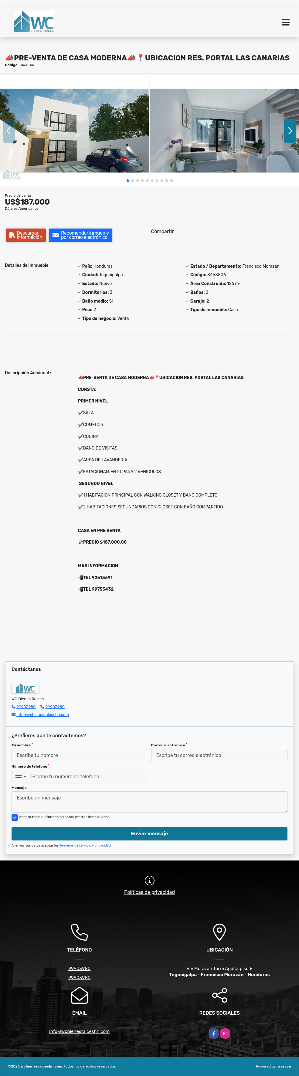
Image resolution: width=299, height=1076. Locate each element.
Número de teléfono (30, 766)
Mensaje (20, 787)
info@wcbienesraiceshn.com (42, 714)
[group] (74, 130)
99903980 (26, 706)
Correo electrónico (169, 745)
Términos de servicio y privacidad (85, 845)
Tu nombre (22, 745)
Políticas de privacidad (149, 892)
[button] (128, 180)
